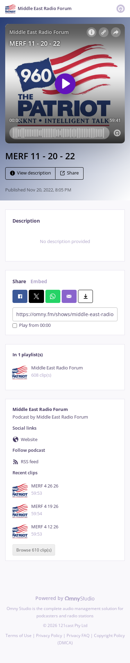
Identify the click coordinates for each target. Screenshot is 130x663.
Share (69, 173)
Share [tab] (19, 281)
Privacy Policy (49, 635)
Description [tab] (26, 220)
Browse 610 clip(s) (34, 550)
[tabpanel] (65, 241)
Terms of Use (19, 635)
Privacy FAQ (78, 635)
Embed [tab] (39, 281)
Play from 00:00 (31, 325)
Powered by (65, 598)
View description (30, 173)
